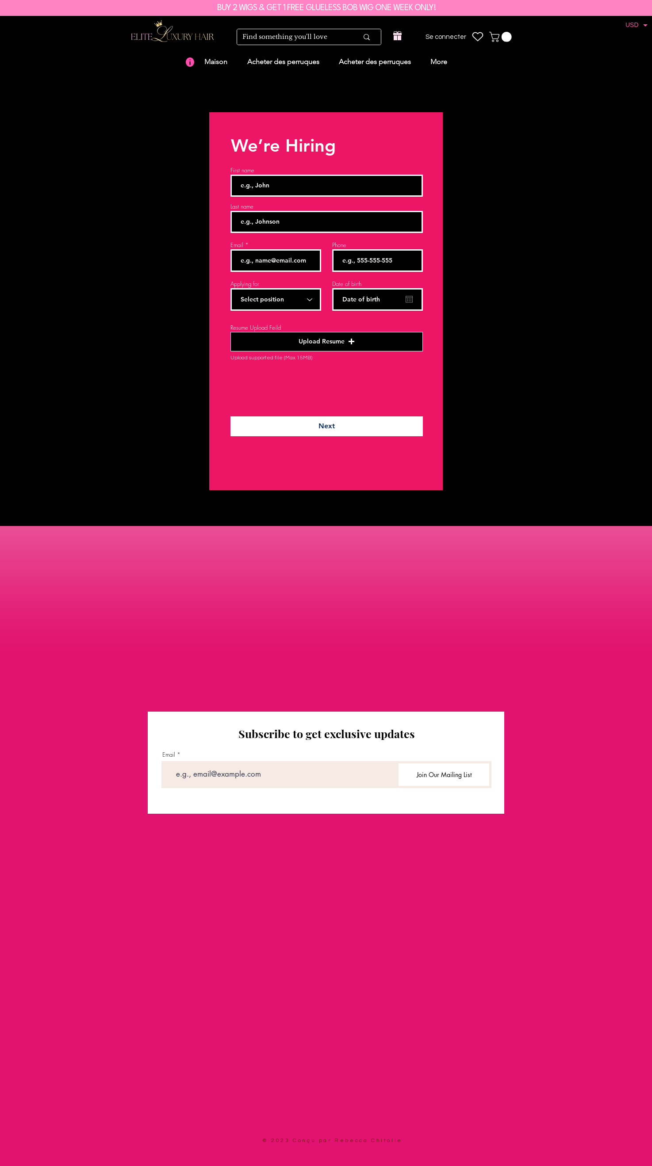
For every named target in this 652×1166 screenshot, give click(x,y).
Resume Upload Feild (255, 328)
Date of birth (346, 284)
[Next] (326, 426)
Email (236, 245)
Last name (241, 207)
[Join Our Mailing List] (443, 774)
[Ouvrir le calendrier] (409, 299)
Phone (339, 245)
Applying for (244, 284)
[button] (326, 341)
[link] (501, 37)
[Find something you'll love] (293, 37)
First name (242, 170)
